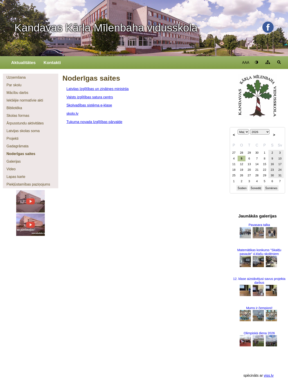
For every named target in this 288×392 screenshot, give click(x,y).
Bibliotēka (14, 108)
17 (279, 164)
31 (279, 175)
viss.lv (269, 375)
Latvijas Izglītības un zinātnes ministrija (97, 89)
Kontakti (52, 62)
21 (257, 169)
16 (272, 164)
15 (264, 164)
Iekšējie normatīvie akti (25, 100)
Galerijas (14, 161)
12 (241, 164)
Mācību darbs (17, 93)
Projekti (12, 138)
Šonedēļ (256, 188)
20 (249, 169)
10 (279, 158)
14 (257, 164)
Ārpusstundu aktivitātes (25, 123)
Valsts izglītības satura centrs (89, 97)
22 (264, 169)
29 (249, 152)
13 (249, 164)
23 (272, 169)
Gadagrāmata (18, 146)
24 (279, 169)
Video (11, 169)
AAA (245, 62)
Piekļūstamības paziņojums (28, 184)
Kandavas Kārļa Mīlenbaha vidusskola (106, 28)
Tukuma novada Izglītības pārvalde (94, 122)
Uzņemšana (16, 77)
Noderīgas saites (21, 154)
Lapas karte (16, 177)
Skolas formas (18, 115)
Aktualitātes (23, 62)
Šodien (242, 188)
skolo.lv (72, 113)
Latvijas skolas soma (23, 131)
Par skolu (14, 85)
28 (241, 152)
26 (241, 175)
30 (257, 152)
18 (233, 169)
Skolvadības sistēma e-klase (89, 105)
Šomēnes (271, 188)
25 (233, 175)
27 (233, 152)
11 (233, 164)
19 (241, 169)
